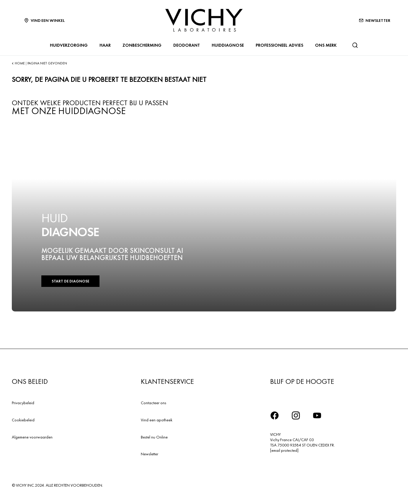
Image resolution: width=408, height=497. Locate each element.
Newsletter (149, 454)
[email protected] (284, 450)
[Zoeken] (354, 45)
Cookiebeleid (23, 420)
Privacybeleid (23, 402)
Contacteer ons (153, 402)
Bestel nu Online (154, 437)
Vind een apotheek (156, 420)
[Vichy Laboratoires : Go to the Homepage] (204, 20)
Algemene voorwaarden (32, 437)
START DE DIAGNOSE (70, 281)
